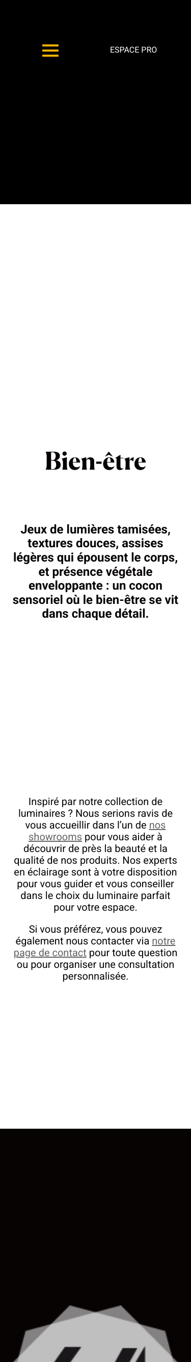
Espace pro (133, 50)
